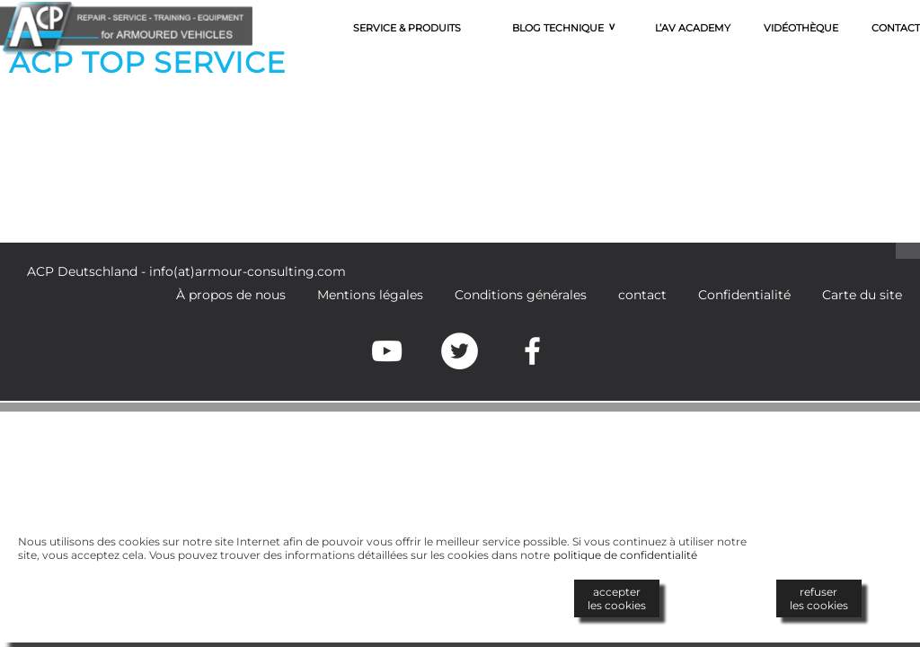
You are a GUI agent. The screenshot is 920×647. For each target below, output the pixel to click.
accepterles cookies (617, 598)
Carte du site (862, 295)
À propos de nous (231, 295)
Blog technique (558, 28)
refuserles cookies (819, 598)
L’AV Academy (692, 28)
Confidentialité (744, 295)
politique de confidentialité (625, 555)
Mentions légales (370, 295)
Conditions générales (521, 295)
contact (642, 295)
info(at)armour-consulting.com (247, 271)
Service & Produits (407, 28)
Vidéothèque (801, 28)
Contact (895, 28)
